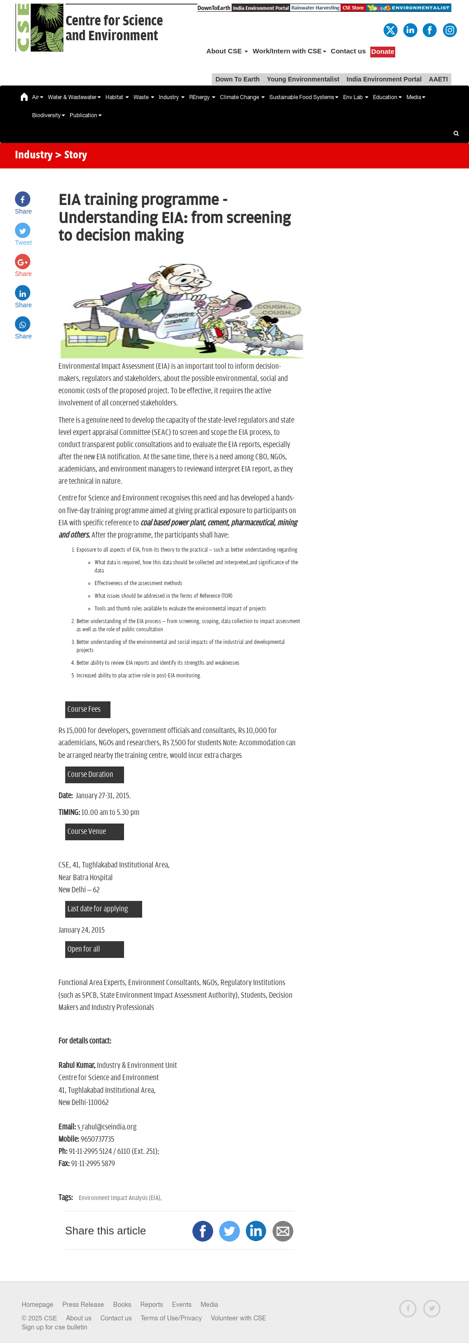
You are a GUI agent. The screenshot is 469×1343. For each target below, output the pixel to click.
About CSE (227, 51)
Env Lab (355, 97)
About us (78, 1318)
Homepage (37, 1304)
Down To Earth (237, 79)
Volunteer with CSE (238, 1318)
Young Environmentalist (303, 79)
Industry (172, 97)
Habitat (117, 97)
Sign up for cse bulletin (54, 1327)
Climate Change (242, 97)
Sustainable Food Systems (304, 97)
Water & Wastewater (74, 97)
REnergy (202, 97)
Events (181, 1304)
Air (37, 97)
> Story (71, 155)
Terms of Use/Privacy (171, 1318)
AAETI (438, 79)
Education (387, 97)
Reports (151, 1304)
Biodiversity (48, 115)
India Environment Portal (384, 79)
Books (122, 1304)
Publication (86, 115)
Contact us (348, 51)
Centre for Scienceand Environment (114, 28)
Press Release (83, 1304)
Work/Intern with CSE (289, 51)
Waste (144, 97)
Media (416, 97)
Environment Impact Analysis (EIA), (120, 1198)
